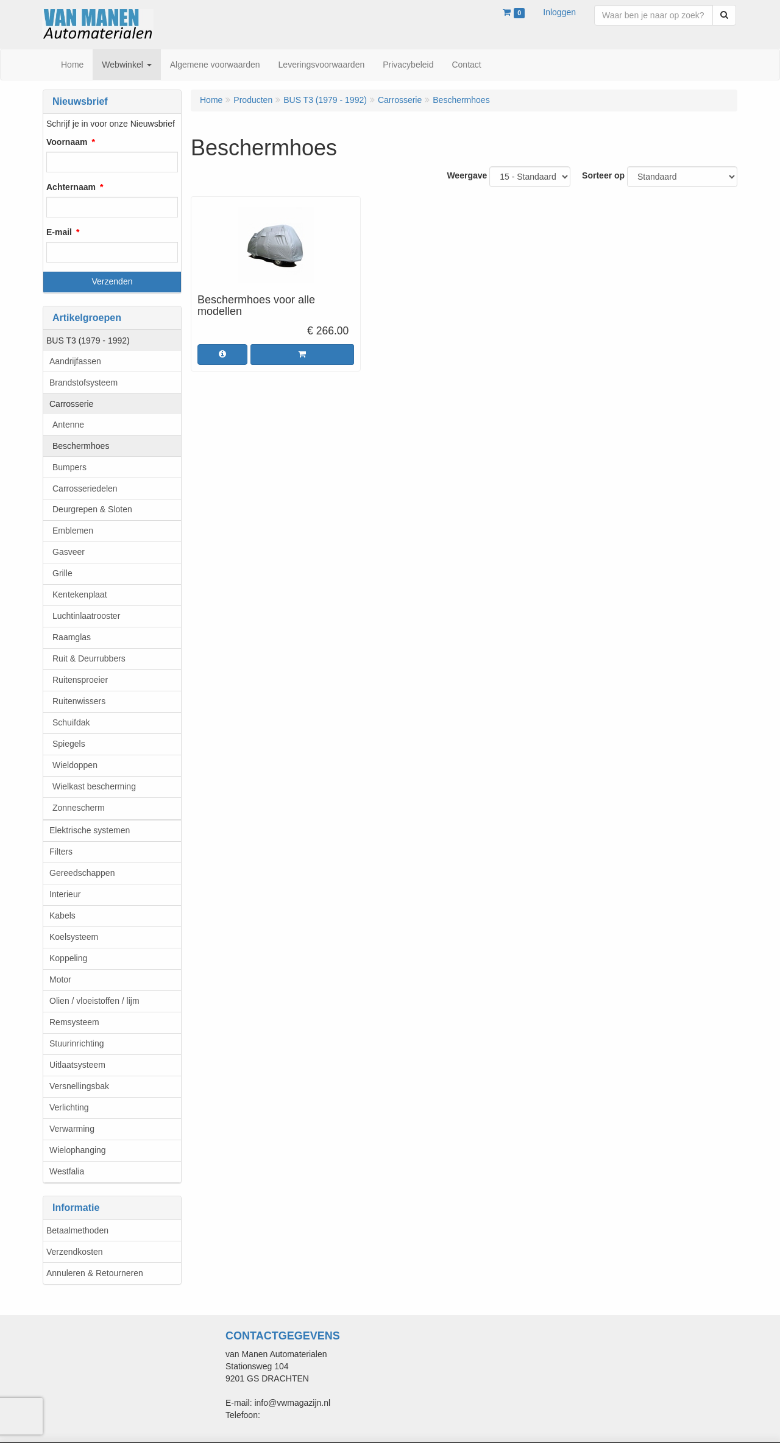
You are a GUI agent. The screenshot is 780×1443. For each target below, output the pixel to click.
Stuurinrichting (76, 1043)
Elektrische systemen (89, 830)
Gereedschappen (82, 873)
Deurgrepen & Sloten (92, 509)
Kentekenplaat (79, 594)
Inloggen (559, 12)
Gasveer (68, 552)
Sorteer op (603, 175)
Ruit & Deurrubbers (89, 658)
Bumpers (69, 467)
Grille (62, 573)
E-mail (59, 232)
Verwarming (71, 1129)
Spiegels (68, 744)
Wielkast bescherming (94, 786)
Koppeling (68, 958)
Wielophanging (77, 1150)
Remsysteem (74, 1022)
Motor (60, 979)
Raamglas (71, 637)
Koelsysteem (73, 937)
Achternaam (71, 187)
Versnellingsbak (79, 1086)
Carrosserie (71, 404)
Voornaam (66, 142)
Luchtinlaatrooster (86, 616)
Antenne (68, 424)
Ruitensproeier (80, 680)
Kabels (62, 915)
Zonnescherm (78, 808)
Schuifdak (71, 722)
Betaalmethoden (77, 1230)
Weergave (467, 175)
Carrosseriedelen (85, 488)
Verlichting (69, 1107)
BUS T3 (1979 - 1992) (88, 340)
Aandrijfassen (75, 361)
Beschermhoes (80, 446)
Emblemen (72, 530)
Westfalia (66, 1171)
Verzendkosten (74, 1252)
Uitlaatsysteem (77, 1065)
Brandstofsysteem (83, 382)
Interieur (64, 894)
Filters (61, 851)
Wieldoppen (75, 765)
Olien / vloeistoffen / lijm (94, 1001)
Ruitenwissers (78, 701)
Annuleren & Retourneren (94, 1273)
